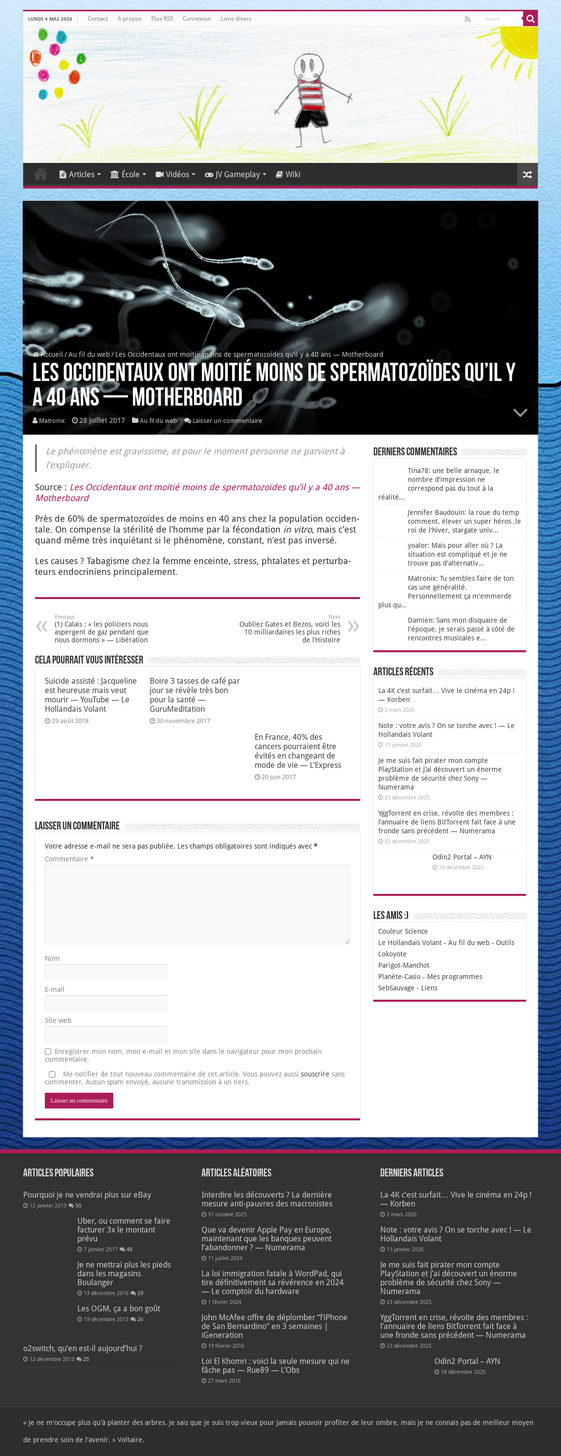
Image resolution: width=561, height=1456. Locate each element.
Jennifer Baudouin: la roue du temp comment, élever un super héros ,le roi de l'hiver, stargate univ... (464, 521)
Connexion (197, 18)
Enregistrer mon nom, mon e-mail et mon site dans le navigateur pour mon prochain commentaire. (183, 1055)
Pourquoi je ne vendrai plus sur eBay (87, 1195)
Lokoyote (392, 954)
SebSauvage (396, 988)
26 (140, 1319)
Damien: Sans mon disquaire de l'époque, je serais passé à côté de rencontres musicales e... (461, 629)
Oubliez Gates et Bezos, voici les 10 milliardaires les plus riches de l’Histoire (289, 629)
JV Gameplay (232, 174)
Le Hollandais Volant (410, 943)
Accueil (41, 173)
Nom (52, 958)
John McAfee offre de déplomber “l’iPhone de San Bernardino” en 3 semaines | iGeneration (274, 1326)
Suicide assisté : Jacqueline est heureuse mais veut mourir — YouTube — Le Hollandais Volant (91, 695)
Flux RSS (162, 18)
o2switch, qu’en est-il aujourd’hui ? (82, 1348)
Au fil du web (89, 354)
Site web (58, 1020)
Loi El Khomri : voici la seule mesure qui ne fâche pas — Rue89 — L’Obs (275, 1366)
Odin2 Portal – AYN (462, 857)
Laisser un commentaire (227, 420)
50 (78, 1206)
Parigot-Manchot (403, 965)
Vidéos (172, 174)
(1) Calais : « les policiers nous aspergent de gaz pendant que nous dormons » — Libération (105, 629)
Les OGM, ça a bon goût (118, 1308)
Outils (505, 943)
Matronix (52, 420)
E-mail (55, 989)
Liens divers (236, 18)
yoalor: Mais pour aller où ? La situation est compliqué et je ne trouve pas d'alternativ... (457, 554)
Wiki (288, 174)
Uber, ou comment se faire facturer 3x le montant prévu (123, 1229)
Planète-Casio (399, 977)
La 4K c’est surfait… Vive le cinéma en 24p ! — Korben (455, 1199)
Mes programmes (454, 977)
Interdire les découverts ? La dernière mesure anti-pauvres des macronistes (266, 1199)
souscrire (315, 1074)
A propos (129, 18)
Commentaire (69, 859)
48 (129, 1249)
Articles (77, 174)
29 (140, 1293)
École (125, 174)
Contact (98, 18)
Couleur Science (403, 931)
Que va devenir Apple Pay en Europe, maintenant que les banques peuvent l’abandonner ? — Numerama (266, 1238)
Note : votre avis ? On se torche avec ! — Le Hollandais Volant (455, 1234)
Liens (429, 988)
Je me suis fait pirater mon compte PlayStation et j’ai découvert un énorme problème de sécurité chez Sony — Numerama (448, 1278)
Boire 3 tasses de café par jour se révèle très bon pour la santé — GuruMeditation (195, 695)
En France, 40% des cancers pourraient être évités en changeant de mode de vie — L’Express (298, 751)
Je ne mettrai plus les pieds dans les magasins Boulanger (124, 1273)
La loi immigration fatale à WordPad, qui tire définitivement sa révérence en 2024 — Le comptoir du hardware (272, 1282)
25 (86, 1359)
